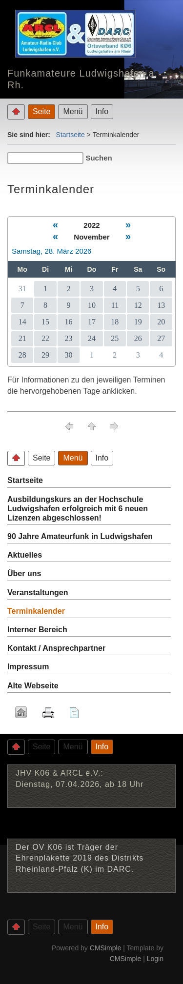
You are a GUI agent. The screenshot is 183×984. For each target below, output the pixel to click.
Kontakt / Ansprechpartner (56, 648)
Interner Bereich (37, 629)
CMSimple (106, 948)
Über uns (24, 573)
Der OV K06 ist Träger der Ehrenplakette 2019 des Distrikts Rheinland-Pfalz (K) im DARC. (79, 858)
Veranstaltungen (37, 592)
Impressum (28, 667)
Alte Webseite (33, 686)
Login (155, 959)
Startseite (70, 135)
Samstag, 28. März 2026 (51, 251)
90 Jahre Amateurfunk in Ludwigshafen (80, 536)
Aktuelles (24, 555)
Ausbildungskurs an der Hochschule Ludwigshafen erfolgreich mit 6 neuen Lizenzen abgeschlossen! (77, 508)
